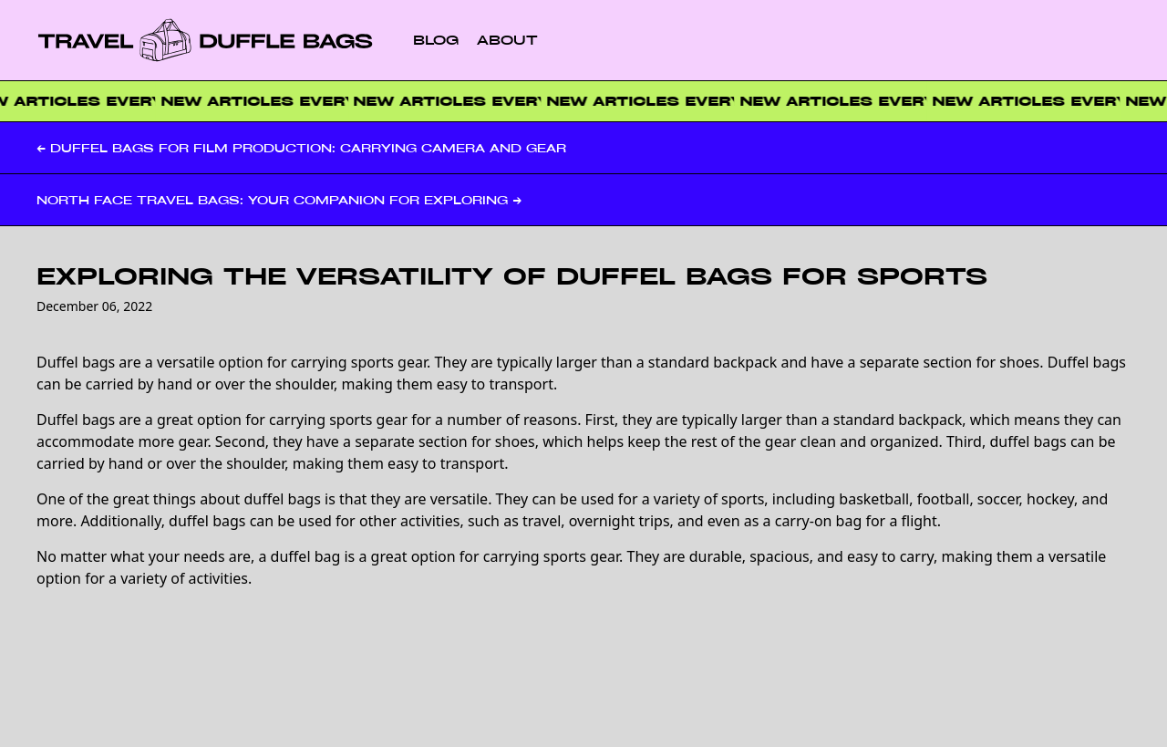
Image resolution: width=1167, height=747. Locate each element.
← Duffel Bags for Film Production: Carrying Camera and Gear (301, 147)
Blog (436, 39)
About (507, 39)
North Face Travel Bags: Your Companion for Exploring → (279, 199)
